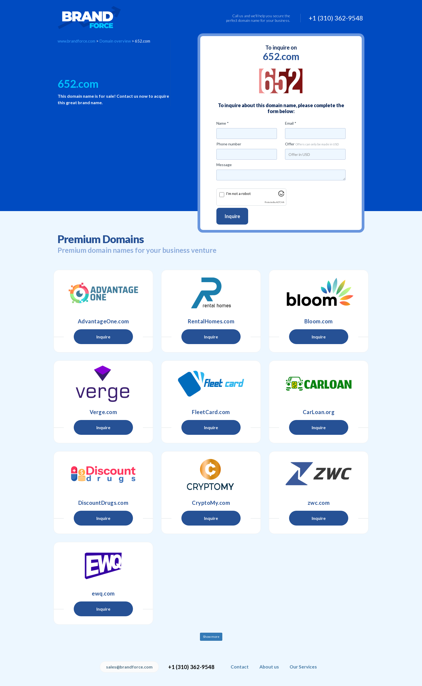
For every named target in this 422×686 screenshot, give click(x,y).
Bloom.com (318, 321)
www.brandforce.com (76, 40)
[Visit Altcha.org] (281, 195)
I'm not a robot (238, 193)
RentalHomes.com (211, 321)
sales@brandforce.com (129, 666)
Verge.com (103, 412)
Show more (211, 637)
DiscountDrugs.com (103, 502)
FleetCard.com (211, 412)
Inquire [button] (103, 336)
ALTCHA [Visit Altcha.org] (280, 202)
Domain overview (115, 40)
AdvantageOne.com (103, 321)
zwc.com (319, 502)
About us (269, 667)
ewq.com (103, 593)
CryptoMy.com (211, 502)
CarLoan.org (319, 412)
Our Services (303, 667)
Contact (240, 667)
